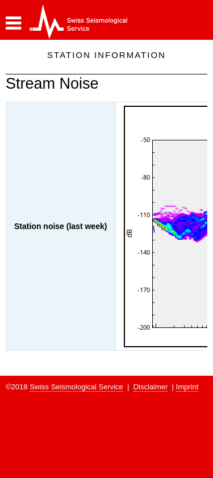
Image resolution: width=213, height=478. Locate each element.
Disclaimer (150, 387)
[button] (13, 23)
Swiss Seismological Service (76, 387)
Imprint (187, 387)
